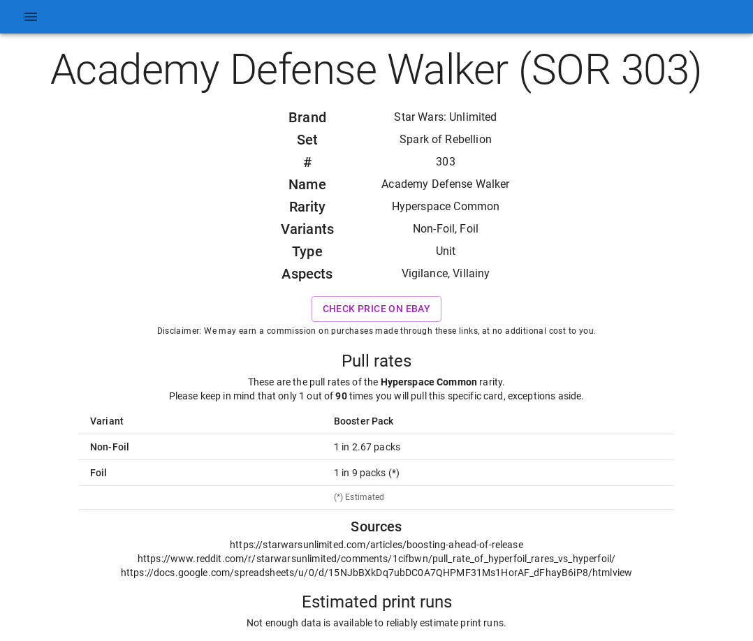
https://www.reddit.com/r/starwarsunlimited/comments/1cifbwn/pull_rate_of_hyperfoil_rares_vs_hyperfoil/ (376, 558)
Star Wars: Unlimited (445, 117)
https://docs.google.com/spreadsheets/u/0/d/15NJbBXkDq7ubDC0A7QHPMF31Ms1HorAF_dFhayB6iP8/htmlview (376, 572)
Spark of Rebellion (446, 139)
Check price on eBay (376, 309)
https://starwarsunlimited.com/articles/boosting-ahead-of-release (376, 544)
